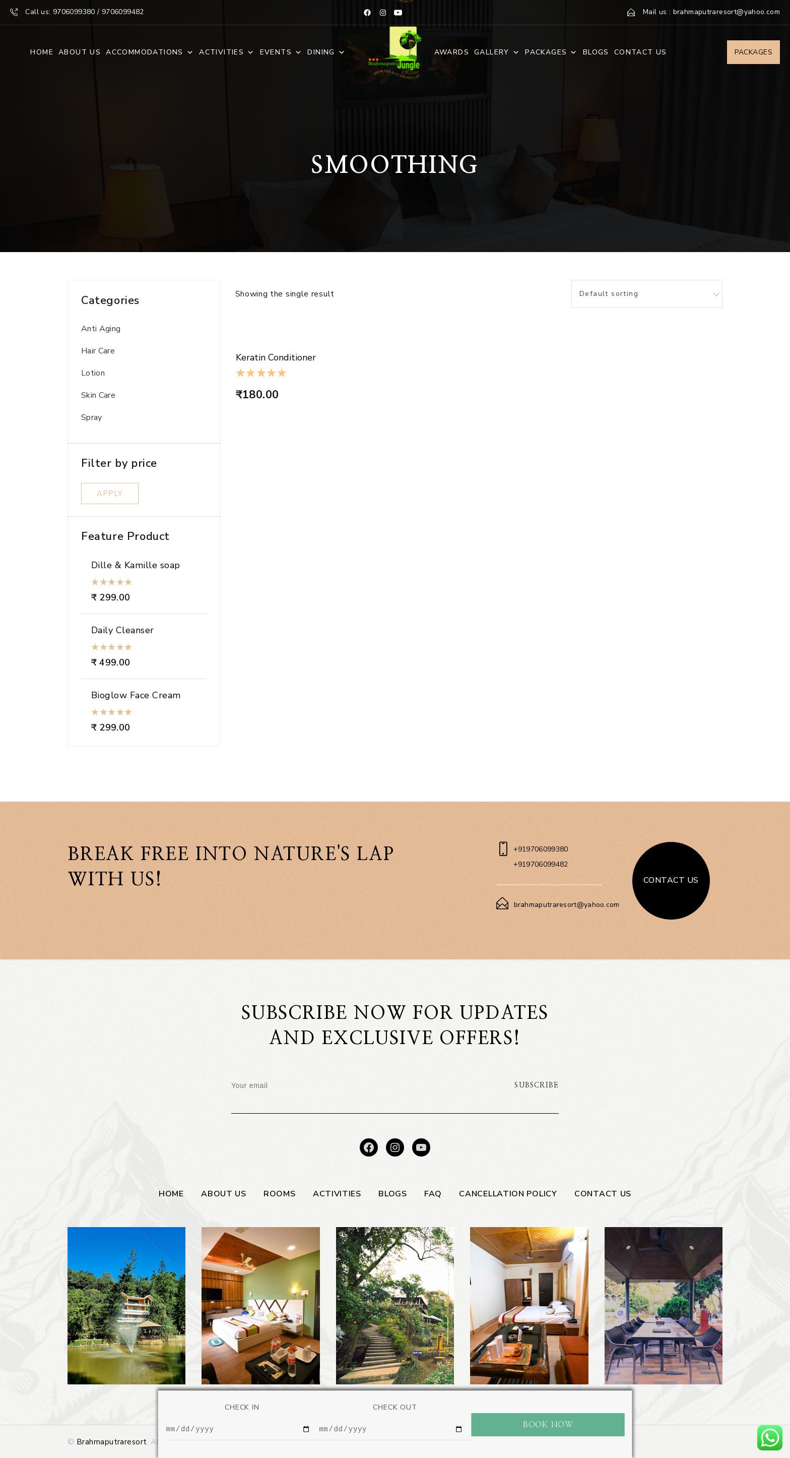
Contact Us (640, 52)
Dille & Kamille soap (135, 565)
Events (281, 52)
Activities (226, 52)
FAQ (433, 1193)
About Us (79, 52)
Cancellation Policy (508, 1193)
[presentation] (425, 1093)
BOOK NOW (548, 1424)
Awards (451, 52)
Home (41, 52)
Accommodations (150, 52)
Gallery (497, 52)
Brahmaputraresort (112, 1442)
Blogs (596, 52)
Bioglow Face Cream (136, 695)
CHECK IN (242, 1406)
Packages (551, 52)
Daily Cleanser (122, 630)
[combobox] (646, 294)
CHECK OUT (395, 1406)
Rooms (280, 1193)
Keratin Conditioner (276, 357)
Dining (326, 52)
